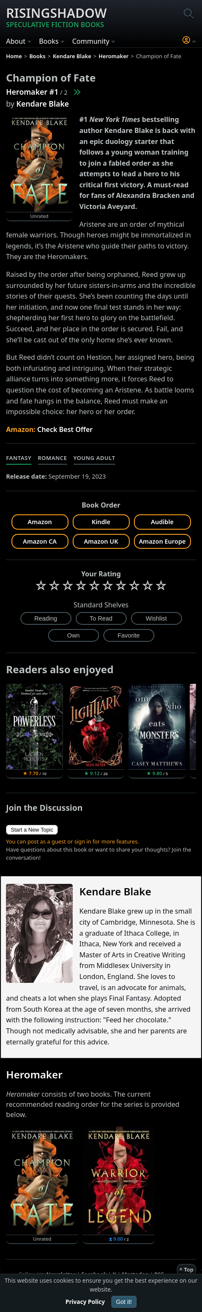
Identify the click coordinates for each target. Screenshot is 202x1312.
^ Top (186, 1269)
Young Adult (94, 458)
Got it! (124, 1301)
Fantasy (18, 458)
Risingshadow (56, 17)
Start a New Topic (32, 830)
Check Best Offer (65, 429)
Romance (52, 458)
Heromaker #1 (32, 92)
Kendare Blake (42, 104)
